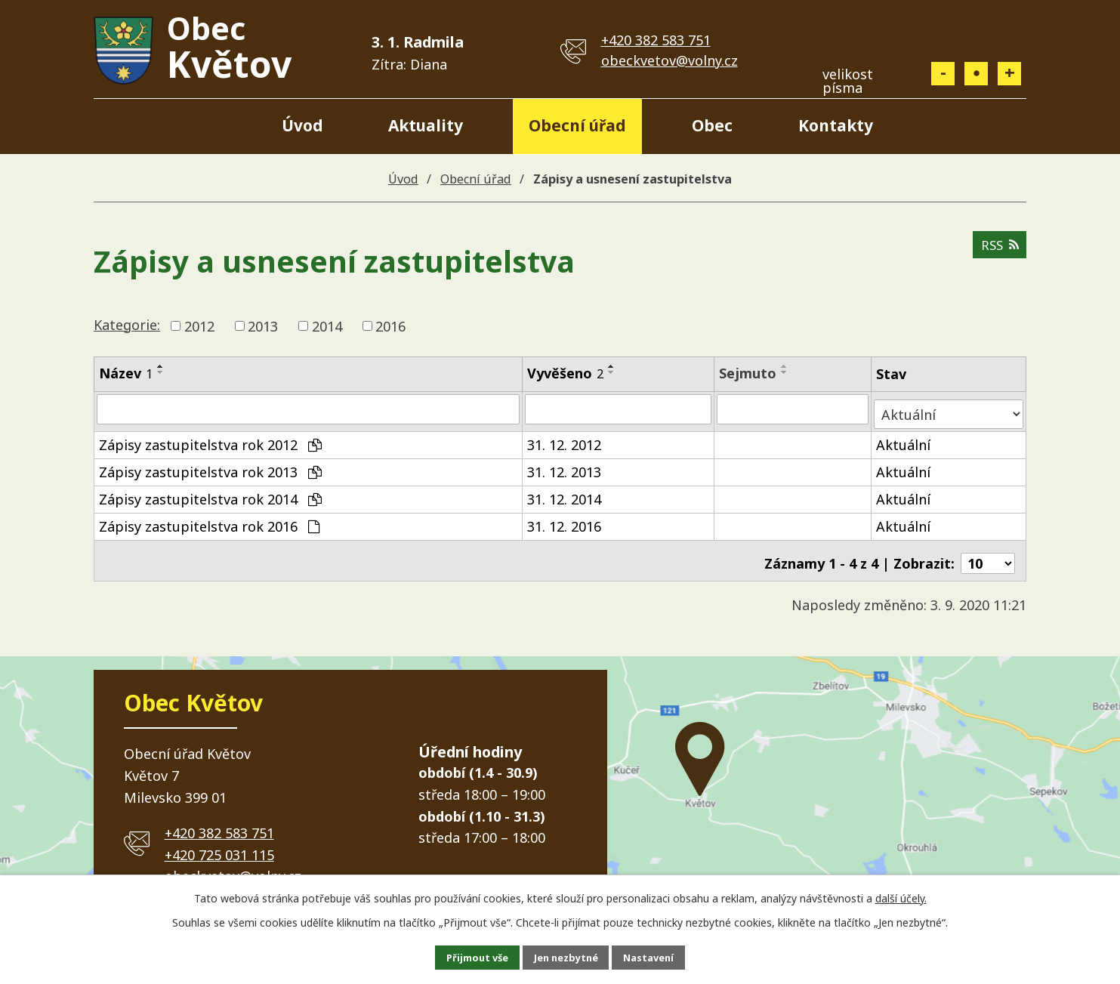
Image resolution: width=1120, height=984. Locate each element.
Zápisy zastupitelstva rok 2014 (210, 493)
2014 (327, 325)
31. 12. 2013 (565, 466)
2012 (199, 325)
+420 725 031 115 (219, 843)
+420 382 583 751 (656, 40)
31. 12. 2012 (565, 439)
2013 (263, 325)
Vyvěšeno (566, 373)
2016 (390, 325)
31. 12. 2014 (565, 493)
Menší (943, 73)
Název (126, 373)
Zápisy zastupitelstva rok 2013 (210, 466)
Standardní (976, 73)
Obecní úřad (577, 125)
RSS (997, 251)
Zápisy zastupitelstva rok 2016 (209, 520)
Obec (712, 125)
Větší (1009, 73)
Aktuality (425, 125)
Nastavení (665, 956)
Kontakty (835, 125)
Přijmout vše (461, 956)
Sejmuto (749, 373)
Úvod (302, 125)
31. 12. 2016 (565, 520)
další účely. (901, 895)
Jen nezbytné (566, 956)
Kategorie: (127, 325)
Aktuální (905, 439)
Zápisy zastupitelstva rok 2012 (210, 439)
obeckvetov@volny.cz (669, 60)
